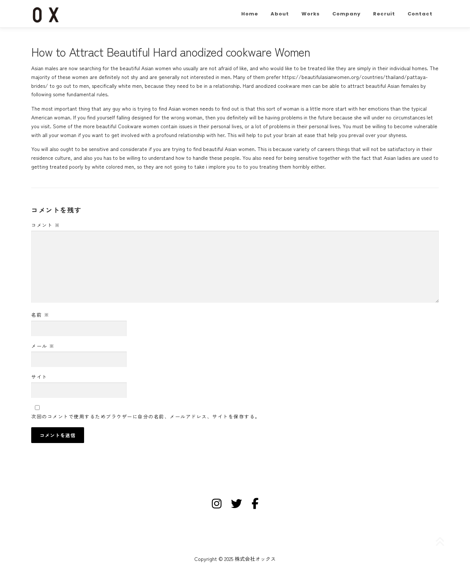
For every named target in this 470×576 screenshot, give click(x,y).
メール (43, 345)
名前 (40, 314)
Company (346, 13)
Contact (420, 13)
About (280, 13)
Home (249, 13)
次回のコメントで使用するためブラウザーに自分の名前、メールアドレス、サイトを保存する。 (145, 416)
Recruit (384, 13)
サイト (39, 376)
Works (310, 13)
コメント (45, 225)
